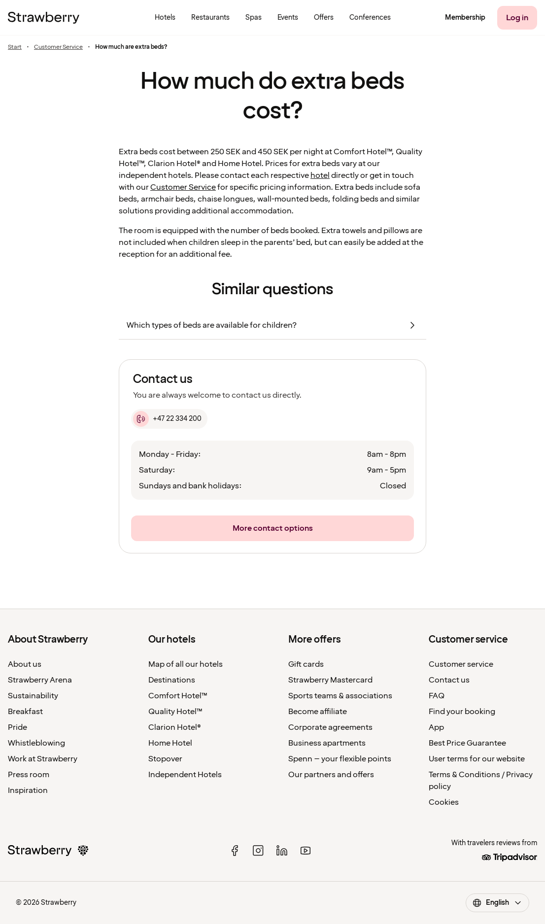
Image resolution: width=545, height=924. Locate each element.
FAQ (436, 695)
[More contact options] (272, 528)
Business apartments (327, 743)
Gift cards (306, 664)
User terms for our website (477, 758)
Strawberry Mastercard (330, 680)
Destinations (171, 680)
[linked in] (282, 850)
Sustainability (33, 695)
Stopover (165, 758)
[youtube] (305, 850)
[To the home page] (43, 18)
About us (24, 664)
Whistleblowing (36, 743)
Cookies (444, 802)
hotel (320, 175)
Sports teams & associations (340, 695)
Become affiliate (317, 711)
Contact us (449, 680)
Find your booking (462, 711)
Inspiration (28, 790)
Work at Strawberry (42, 758)
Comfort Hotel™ (177, 695)
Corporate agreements (330, 727)
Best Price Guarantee (467, 743)
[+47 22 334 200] (169, 419)
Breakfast (25, 711)
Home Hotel (170, 743)
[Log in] (517, 18)
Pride (17, 727)
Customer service (461, 664)
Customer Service (58, 47)
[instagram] (258, 850)
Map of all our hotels (185, 664)
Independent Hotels (185, 774)
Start (15, 47)
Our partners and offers (331, 774)
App (436, 727)
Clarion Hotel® (174, 727)
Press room (28, 774)
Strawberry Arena (40, 680)
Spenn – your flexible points (339, 758)
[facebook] (234, 850)
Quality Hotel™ (175, 711)
